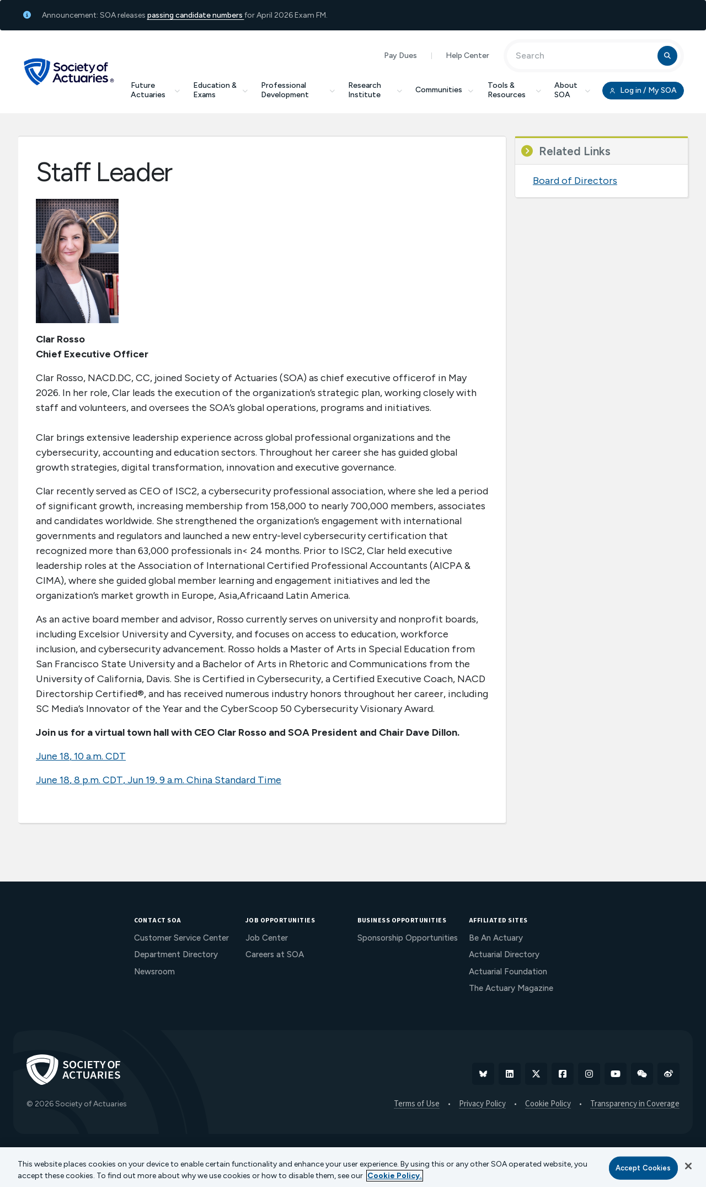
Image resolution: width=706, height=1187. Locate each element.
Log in (643, 91)
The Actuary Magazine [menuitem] (511, 988)
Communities (445, 89)
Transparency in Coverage (635, 1104)
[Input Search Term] (583, 56)
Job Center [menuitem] (266, 938)
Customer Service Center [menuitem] (181, 938)
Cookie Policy (548, 1104)
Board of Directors (575, 181)
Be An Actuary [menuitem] (496, 938)
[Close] (688, 1166)
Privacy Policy (482, 1104)
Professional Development (298, 90)
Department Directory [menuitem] (176, 954)
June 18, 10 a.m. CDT (81, 756)
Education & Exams (220, 90)
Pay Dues (400, 55)
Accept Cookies (643, 1168)
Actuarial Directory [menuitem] (504, 954)
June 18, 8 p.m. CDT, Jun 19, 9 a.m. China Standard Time (158, 780)
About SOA (572, 90)
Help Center (467, 55)
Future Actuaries (155, 90)
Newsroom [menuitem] (154, 972)
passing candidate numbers (195, 15)
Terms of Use (417, 1104)
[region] (353, 1167)
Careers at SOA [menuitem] (274, 954)
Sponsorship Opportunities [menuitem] (407, 938)
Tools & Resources (514, 90)
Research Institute (375, 90)
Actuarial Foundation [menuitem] (508, 972)
